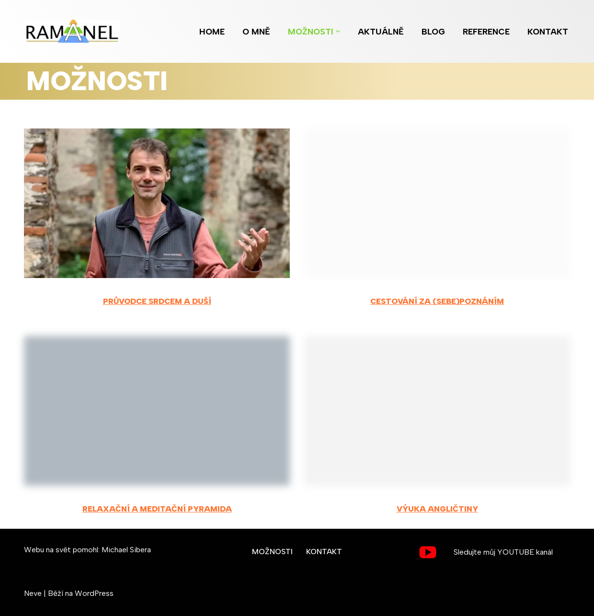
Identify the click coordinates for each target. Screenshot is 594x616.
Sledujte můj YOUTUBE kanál (503, 552)
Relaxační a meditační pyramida (157, 508)
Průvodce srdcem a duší (157, 301)
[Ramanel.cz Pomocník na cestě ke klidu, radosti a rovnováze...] (74, 32)
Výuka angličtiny (437, 508)
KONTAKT (547, 31)
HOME (212, 31)
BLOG (433, 31)
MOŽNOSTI (272, 551)
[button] (338, 31)
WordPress (94, 593)
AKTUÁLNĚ (381, 31)
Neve (33, 593)
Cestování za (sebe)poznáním (437, 301)
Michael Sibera (126, 549)
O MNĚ (256, 31)
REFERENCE (486, 31)
